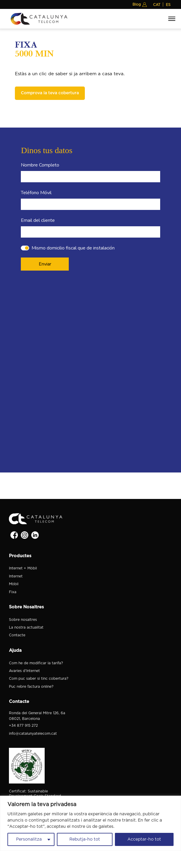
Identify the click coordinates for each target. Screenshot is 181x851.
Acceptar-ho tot (144, 839)
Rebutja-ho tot (84, 839)
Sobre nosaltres (23, 619)
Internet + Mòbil (23, 568)
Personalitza (29, 839)
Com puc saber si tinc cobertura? (38, 678)
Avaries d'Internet (24, 671)
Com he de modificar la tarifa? (36, 663)
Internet (16, 576)
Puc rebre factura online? (31, 686)
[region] (90, 823)
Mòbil (13, 584)
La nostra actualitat (26, 627)
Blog (136, 4)
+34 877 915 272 (23, 725)
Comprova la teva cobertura (50, 93)
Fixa (12, 592)
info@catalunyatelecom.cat (33, 733)
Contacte (17, 635)
